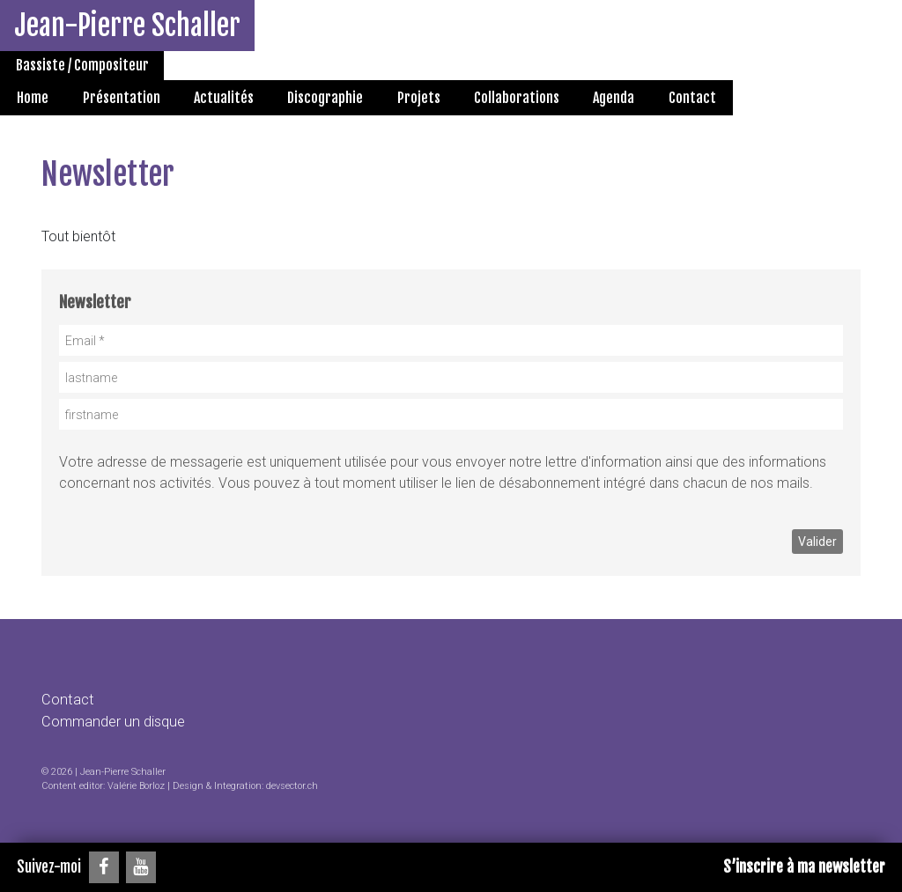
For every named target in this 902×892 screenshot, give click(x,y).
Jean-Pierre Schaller (127, 25)
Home (32, 98)
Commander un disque (113, 721)
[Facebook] (104, 867)
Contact (692, 98)
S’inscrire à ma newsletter (804, 866)
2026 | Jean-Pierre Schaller (108, 772)
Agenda (613, 98)
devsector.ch (292, 786)
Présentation (121, 98)
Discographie (325, 98)
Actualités (224, 98)
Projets (418, 98)
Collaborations (516, 98)
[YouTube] (141, 867)
